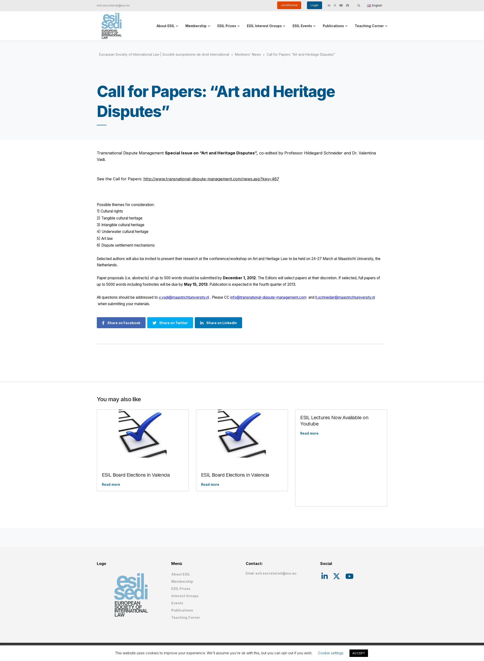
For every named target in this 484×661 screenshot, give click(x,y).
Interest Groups (185, 596)
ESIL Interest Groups (264, 26)
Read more (111, 484)
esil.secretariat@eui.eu (113, 5)
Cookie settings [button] (330, 653)
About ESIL (166, 26)
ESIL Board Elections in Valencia (136, 475)
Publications (333, 26)
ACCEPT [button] (358, 653)
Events (177, 603)
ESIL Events (302, 26)
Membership (196, 26)
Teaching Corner (369, 26)
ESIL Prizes (226, 26)
